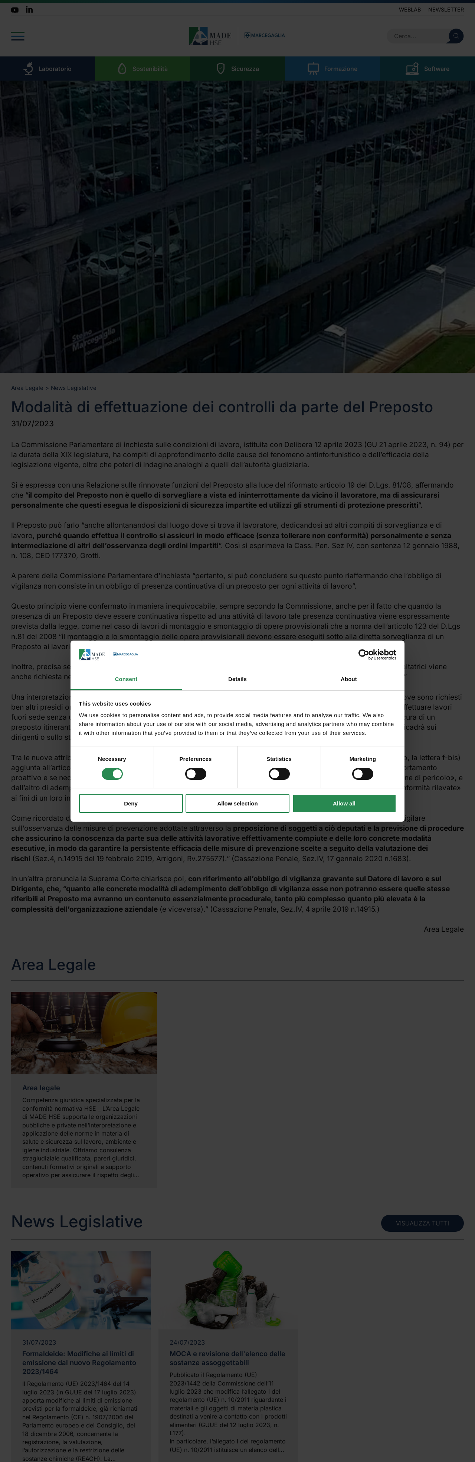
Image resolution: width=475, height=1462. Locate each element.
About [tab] (349, 679)
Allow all (344, 803)
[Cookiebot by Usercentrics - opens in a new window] (363, 654)
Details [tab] (237, 679)
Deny (131, 803)
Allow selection (237, 803)
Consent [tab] (126, 679)
